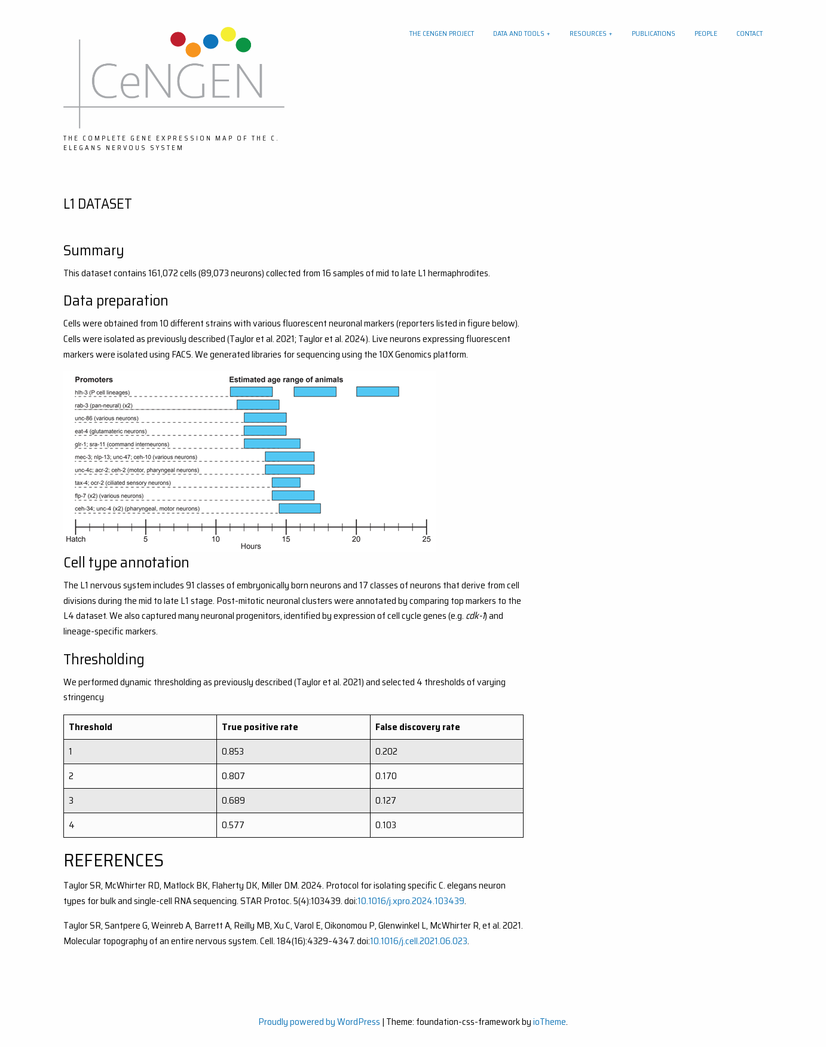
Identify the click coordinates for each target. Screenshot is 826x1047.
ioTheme (549, 1021)
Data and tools (518, 33)
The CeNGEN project (441, 33)
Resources (588, 33)
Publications (653, 33)
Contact (749, 33)
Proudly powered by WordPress (319, 1021)
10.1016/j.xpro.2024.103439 (410, 900)
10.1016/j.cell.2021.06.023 (418, 940)
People (706, 33)
